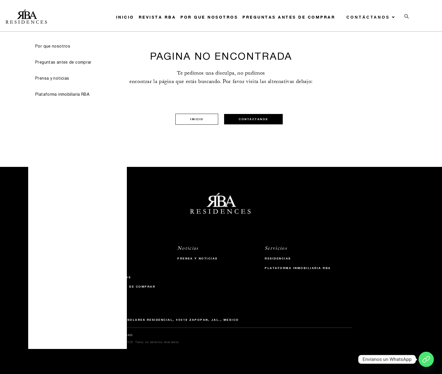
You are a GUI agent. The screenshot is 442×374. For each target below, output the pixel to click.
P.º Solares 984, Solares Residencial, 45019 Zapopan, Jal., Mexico (164, 319)
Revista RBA (157, 17)
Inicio (125, 17)
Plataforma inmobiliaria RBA (298, 268)
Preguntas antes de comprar (288, 17)
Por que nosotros (209, 17)
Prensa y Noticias (197, 258)
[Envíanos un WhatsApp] (426, 359)
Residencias (278, 258)
